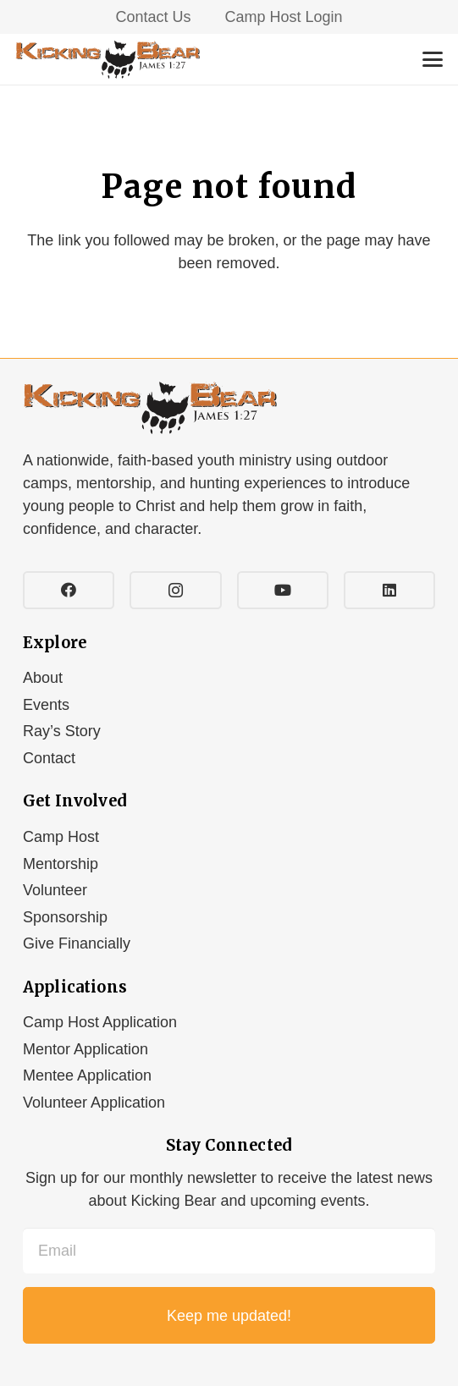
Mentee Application (87, 1075)
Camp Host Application (100, 1022)
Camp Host (61, 836)
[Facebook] (68, 590)
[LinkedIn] (389, 590)
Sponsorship (65, 917)
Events (46, 704)
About (43, 677)
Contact (49, 758)
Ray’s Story (62, 731)
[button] (433, 59)
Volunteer (55, 890)
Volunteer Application (94, 1102)
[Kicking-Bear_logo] (107, 60)
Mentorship (60, 863)
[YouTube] (282, 590)
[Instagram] (175, 590)
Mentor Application (85, 1049)
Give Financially (76, 943)
